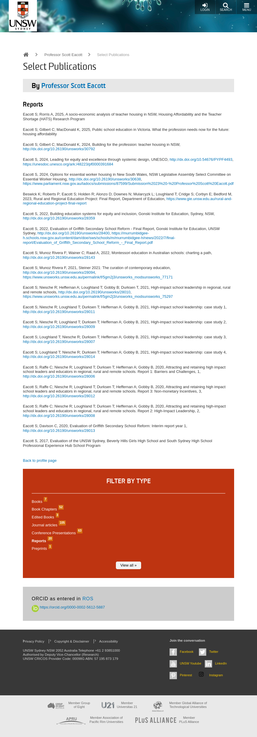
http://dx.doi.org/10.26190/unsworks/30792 (59, 149)
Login (204, 6)
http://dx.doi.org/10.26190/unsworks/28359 (59, 218)
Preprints (41, 548)
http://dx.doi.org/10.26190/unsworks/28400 (74, 233)
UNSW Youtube (190, 663)
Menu (246, 6)
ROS (88, 598)
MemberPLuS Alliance (189, 719)
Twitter (213, 651)
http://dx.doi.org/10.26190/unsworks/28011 (59, 312)
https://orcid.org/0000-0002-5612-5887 (68, 607)
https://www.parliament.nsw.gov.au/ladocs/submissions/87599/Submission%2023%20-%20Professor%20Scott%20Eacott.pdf (128, 183)
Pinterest (186, 675)
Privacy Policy (33, 641)
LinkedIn (221, 663)
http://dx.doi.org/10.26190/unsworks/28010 (94, 292)
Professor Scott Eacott (63, 55)
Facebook (186, 651)
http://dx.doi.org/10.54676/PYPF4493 (201, 159)
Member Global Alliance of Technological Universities (188, 705)
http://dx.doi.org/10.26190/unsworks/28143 (59, 257)
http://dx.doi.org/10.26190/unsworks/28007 (59, 341)
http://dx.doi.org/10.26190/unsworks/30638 (105, 179)
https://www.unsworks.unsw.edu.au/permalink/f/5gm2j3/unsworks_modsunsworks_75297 (98, 296)
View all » (128, 565)
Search (226, 6)
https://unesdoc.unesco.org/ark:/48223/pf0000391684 (68, 164)
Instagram (216, 675)
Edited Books (45, 517)
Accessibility (108, 641)
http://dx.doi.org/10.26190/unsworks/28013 (59, 430)
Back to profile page (40, 460)
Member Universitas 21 (127, 705)
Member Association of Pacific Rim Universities (106, 719)
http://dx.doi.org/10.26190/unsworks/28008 (59, 415)
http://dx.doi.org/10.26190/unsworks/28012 (59, 396)
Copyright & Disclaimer (71, 641)
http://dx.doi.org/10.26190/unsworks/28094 (59, 272)
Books (39, 501)
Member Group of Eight (79, 705)
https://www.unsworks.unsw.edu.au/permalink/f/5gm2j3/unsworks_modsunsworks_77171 (98, 277)
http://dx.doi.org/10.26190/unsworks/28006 (59, 376)
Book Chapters (47, 509)
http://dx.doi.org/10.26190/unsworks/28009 (59, 326)
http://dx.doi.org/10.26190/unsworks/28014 (59, 356)
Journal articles (48, 525)
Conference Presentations (56, 533)
